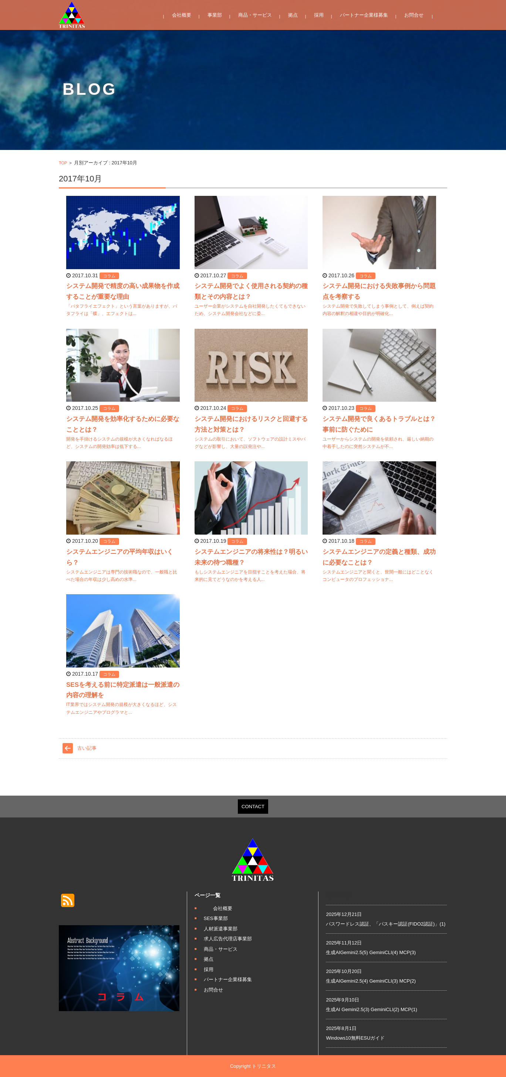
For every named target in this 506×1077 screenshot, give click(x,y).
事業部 (215, 15)
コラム (109, 276)
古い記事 (87, 748)
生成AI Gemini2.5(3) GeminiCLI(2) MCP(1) (371, 1009)
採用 (319, 15)
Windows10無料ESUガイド (355, 1038)
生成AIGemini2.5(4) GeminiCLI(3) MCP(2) (371, 981)
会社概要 (181, 15)
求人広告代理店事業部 (228, 938)
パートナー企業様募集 (364, 15)
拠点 (293, 15)
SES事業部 (216, 918)
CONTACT (253, 806)
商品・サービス (255, 15)
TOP (63, 163)
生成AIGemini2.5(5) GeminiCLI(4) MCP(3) (371, 952)
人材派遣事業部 (220, 928)
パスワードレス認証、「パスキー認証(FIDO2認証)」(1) (385, 924)
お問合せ (414, 15)
